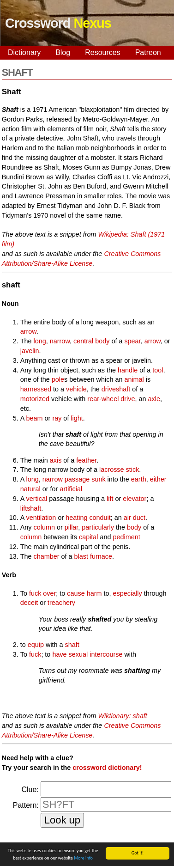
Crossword (58, 23)
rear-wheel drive (111, 399)
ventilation (41, 517)
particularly (98, 527)
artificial (71, 489)
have (59, 654)
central (83, 341)
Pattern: (26, 805)
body (102, 341)
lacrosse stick (119, 469)
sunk (98, 479)
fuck (35, 654)
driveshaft (116, 389)
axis (56, 460)
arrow (28, 331)
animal (134, 379)
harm (94, 593)
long (40, 341)
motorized (34, 399)
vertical (37, 498)
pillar (71, 527)
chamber (47, 556)
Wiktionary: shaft (122, 716)
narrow (60, 341)
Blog (62, 52)
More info (83, 859)
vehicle (76, 389)
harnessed (35, 389)
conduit (99, 517)
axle (154, 399)
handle (128, 370)
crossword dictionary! (107, 767)
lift (110, 498)
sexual (78, 654)
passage (77, 479)
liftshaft (31, 508)
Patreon (148, 52)
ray (56, 418)
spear (132, 341)
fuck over (42, 593)
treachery (61, 602)
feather (86, 460)
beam (34, 418)
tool (157, 370)
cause (75, 593)
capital (88, 537)
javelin (29, 350)
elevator (134, 498)
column (44, 527)
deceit (29, 602)
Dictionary (24, 52)
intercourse (106, 654)
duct (139, 517)
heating (76, 517)
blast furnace (93, 556)
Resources (102, 52)
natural (30, 489)
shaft (72, 644)
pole (58, 379)
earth (138, 479)
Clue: (29, 789)
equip (36, 644)
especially (127, 593)
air (127, 517)
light (77, 418)
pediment (126, 537)
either (158, 479)
